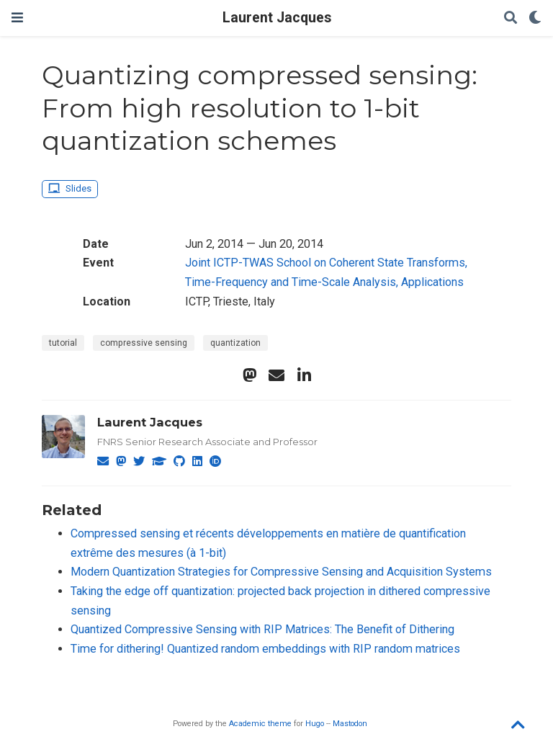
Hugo (314, 723)
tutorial (63, 343)
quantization (235, 343)
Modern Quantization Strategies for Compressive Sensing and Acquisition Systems (281, 571)
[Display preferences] (535, 18)
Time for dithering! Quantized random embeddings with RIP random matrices (265, 649)
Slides (69, 188)
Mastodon (350, 723)
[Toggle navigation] (17, 17)
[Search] (510, 18)
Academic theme (260, 723)
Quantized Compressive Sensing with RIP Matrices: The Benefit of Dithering (262, 629)
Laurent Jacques (276, 17)
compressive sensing (143, 343)
